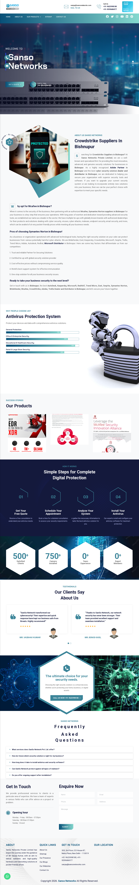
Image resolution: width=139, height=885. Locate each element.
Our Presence (45, 858)
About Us (19, 17)
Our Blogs (44, 862)
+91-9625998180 (110, 6)
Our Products (33, 17)
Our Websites (45, 866)
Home (8, 17)
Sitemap (48, 17)
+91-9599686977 (110, 9)
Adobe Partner (117, 167)
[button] (68, 643)
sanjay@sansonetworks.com (73, 864)
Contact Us (61, 17)
